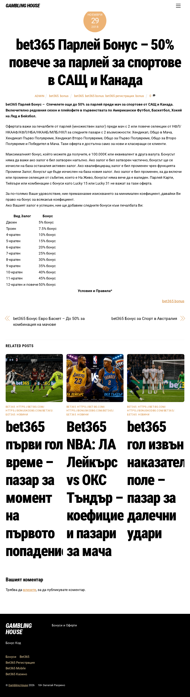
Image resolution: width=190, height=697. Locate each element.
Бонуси (11, 657)
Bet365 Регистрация (20, 663)
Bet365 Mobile (16, 668)
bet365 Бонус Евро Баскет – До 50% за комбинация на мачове (49, 321)
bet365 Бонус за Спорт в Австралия (144, 318)
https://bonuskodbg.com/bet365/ (29, 410)
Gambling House (18, 685)
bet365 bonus (94, 96)
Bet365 (24, 657)
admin (40, 96)
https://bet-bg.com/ (30, 406)
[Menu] (178, 5)
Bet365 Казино (16, 674)
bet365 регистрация (119, 96)
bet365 (54, 96)
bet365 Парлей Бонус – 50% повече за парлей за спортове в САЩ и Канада (95, 62)
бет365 (10, 414)
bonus (64, 96)
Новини (22, 414)
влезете (29, 590)
